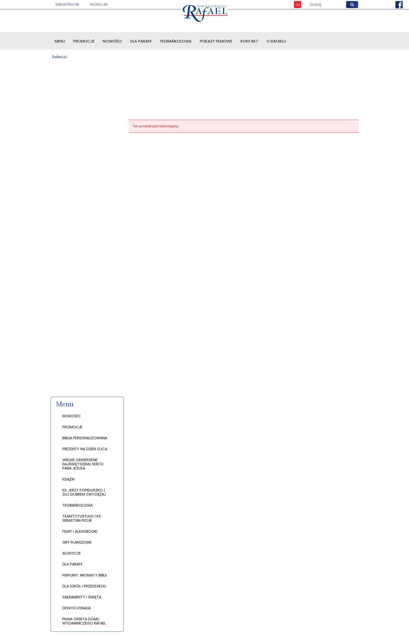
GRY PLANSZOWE (77, 542)
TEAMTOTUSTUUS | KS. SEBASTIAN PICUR (81, 518)
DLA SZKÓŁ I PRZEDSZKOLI (84, 586)
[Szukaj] (352, 4)
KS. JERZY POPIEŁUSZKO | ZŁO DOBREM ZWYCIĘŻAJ (84, 492)
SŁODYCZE (71, 553)
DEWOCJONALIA (76, 608)
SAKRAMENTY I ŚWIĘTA (81, 597)
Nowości (71, 416)
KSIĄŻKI (68, 479)
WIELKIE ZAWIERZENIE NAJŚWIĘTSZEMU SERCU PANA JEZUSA (82, 464)
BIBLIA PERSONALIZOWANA (84, 438)
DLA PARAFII (72, 564)
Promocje (72, 427)
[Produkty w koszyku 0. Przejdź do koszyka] (293, 4)
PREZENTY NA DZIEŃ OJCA (84, 449)
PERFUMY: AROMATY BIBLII (84, 575)
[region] (87, 228)
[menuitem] (60, 41)
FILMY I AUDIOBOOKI (79, 531)
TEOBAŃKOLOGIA (77, 505)
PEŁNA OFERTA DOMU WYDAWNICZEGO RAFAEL (84, 621)
